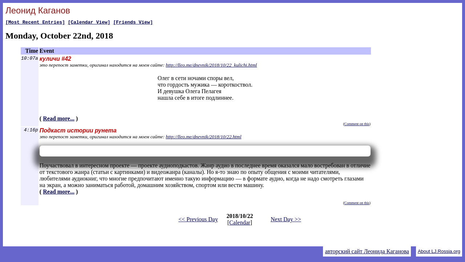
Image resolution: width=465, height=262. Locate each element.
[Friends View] (133, 23)
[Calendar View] (89, 23)
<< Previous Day (198, 220)
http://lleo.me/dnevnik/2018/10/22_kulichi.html (211, 66)
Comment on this (356, 125)
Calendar (239, 224)
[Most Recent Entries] (35, 23)
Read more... (58, 119)
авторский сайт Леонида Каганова (367, 251)
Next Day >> (286, 220)
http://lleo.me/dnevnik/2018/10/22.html (203, 137)
